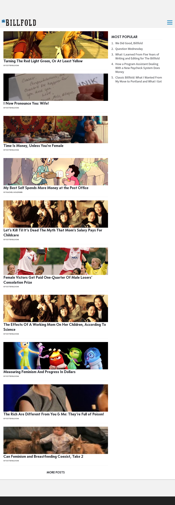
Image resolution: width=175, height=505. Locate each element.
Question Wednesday (129, 49)
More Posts (56, 472)
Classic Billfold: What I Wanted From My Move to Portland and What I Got (138, 79)
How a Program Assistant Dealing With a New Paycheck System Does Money (137, 68)
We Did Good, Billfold (129, 43)
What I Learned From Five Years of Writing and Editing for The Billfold (137, 56)
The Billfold (19, 22)
